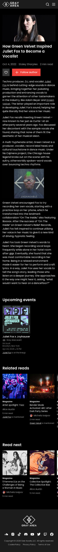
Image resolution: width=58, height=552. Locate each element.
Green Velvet (35, 423)
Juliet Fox (6, 352)
